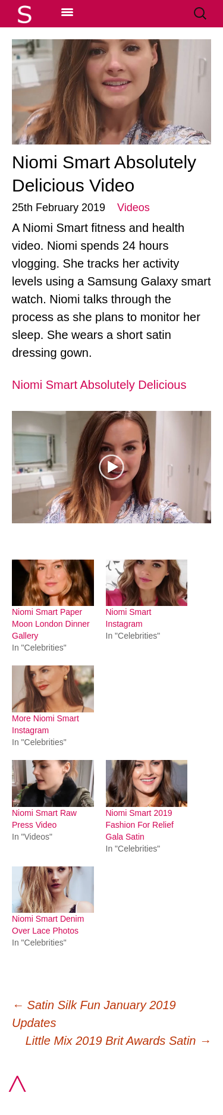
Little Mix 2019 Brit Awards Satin (118, 1040)
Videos (133, 207)
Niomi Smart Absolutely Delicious (99, 384)
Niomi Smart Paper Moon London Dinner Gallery (51, 623)
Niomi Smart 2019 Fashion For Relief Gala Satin (140, 824)
